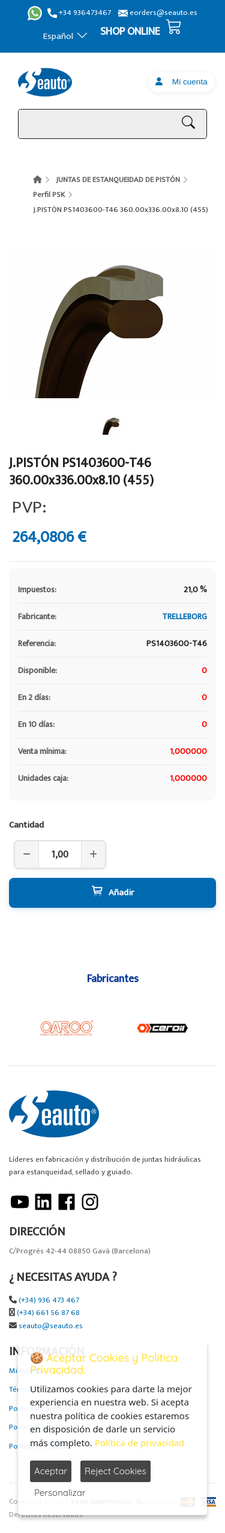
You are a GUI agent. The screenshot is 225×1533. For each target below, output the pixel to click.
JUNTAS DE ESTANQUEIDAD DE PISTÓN (118, 179)
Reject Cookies (115, 1471)
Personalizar (60, 1492)
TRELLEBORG (184, 616)
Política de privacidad (140, 1443)
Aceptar (50, 1471)
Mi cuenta (181, 81)
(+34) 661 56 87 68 (48, 1313)
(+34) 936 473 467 (49, 1300)
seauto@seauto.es (51, 1326)
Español (65, 36)
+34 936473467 (79, 13)
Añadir (113, 892)
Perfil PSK (49, 194)
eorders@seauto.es (157, 13)
